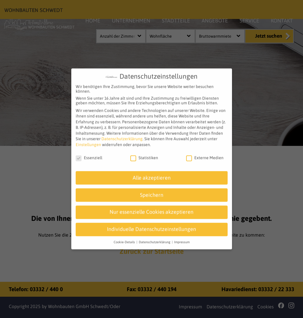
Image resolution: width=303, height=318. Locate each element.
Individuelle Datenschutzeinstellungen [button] (151, 226)
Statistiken (144, 154)
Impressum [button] (182, 238)
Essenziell (89, 154)
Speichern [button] (151, 191)
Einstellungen (88, 141)
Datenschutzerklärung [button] (155, 238)
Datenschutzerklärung (122, 135)
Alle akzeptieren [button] (152, 174)
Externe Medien (205, 154)
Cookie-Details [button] (125, 238)
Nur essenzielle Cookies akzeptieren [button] (151, 209)
